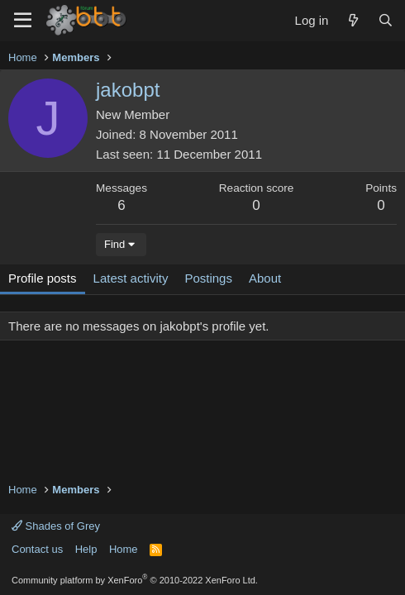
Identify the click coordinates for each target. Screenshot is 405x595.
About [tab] (265, 278)
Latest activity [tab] (131, 278)
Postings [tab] (208, 278)
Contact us (37, 549)
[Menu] (22, 20)
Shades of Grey (56, 526)
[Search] (385, 20)
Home (123, 549)
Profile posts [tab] (42, 278)
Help (86, 549)
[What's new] (352, 20)
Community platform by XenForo (135, 580)
